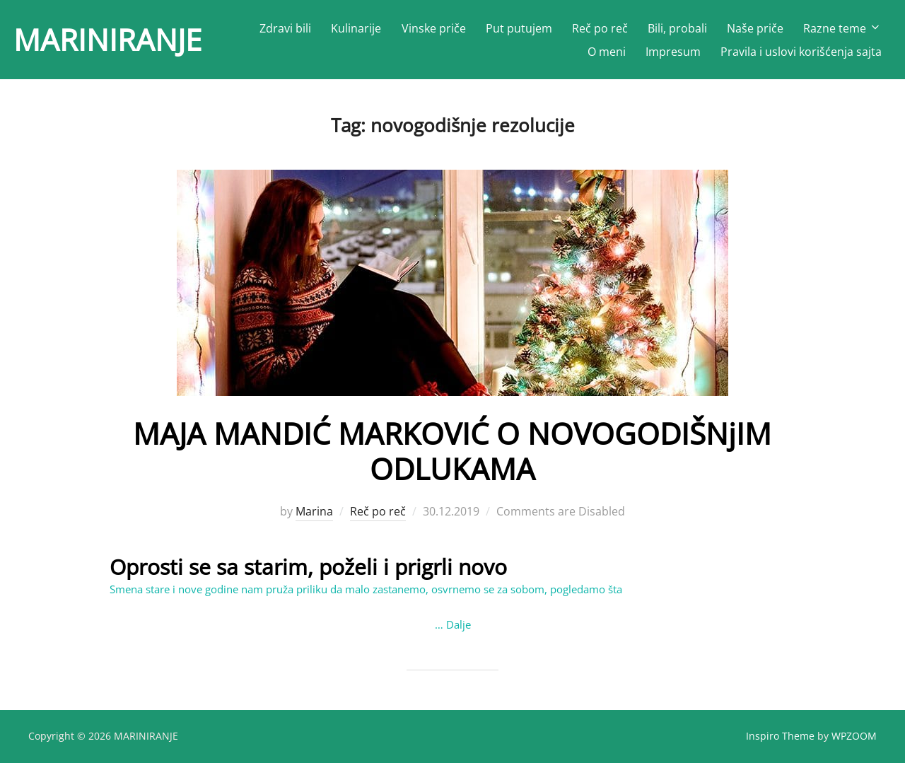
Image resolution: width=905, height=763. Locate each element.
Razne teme (842, 28)
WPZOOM (854, 735)
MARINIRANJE (107, 39)
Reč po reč (600, 28)
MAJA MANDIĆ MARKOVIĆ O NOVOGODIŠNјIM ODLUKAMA (452, 451)
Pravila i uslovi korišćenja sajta (801, 51)
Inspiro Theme (780, 735)
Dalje (458, 624)
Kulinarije (356, 28)
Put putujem (519, 28)
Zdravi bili (285, 28)
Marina (314, 511)
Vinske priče (434, 28)
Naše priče (755, 28)
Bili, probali (677, 28)
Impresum (673, 51)
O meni (607, 51)
